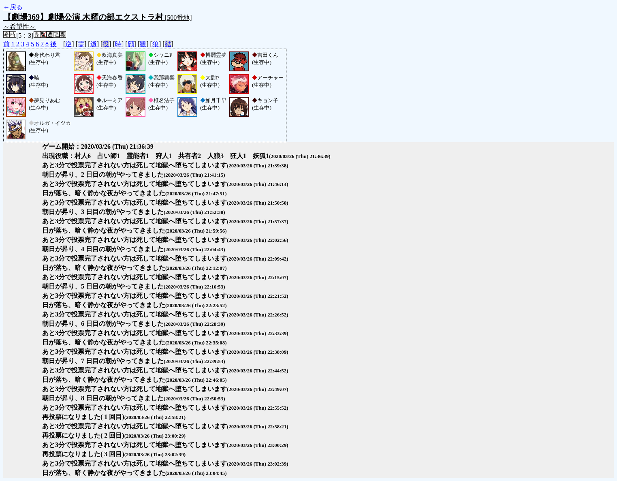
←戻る (13, 7)
